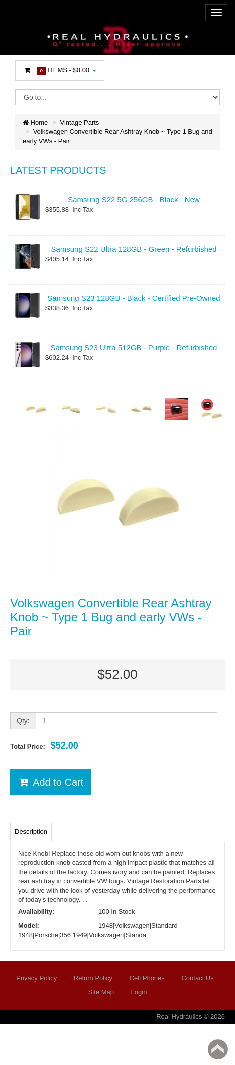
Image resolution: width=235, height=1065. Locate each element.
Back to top (217, 1049)
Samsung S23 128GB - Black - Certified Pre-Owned (133, 298)
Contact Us (197, 978)
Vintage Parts (79, 122)
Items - (59, 70)
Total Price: (44, 745)
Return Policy (93, 978)
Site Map (101, 992)
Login (139, 992)
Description (31, 831)
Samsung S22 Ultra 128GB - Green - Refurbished (133, 249)
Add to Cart (50, 782)
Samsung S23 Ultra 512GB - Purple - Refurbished (134, 347)
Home (35, 122)
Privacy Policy (36, 978)
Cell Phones (147, 978)
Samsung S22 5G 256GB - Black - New (134, 199)
